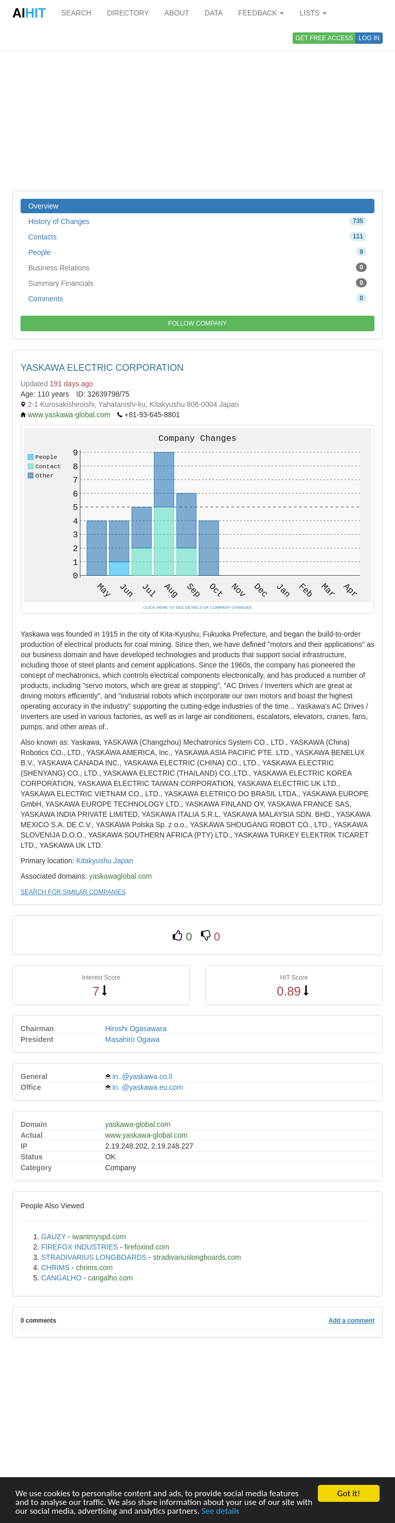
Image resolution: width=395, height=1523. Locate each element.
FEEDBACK (261, 13)
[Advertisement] (197, 108)
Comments (197, 298)
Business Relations (197, 267)
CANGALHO (61, 1278)
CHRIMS (55, 1267)
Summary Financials (197, 282)
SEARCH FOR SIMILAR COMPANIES (73, 892)
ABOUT (177, 13)
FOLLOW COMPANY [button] (197, 323)
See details (221, 1511)
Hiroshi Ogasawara (136, 1028)
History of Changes (197, 221)
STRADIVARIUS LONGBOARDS (94, 1257)
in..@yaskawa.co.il (142, 1076)
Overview (43, 206)
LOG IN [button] (369, 38)
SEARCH (76, 13)
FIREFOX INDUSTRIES (79, 1247)
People (197, 251)
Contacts (197, 236)
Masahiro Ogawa (132, 1039)
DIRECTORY (128, 13)
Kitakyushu (93, 861)
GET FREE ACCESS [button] (324, 38)
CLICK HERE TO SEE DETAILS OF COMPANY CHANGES (197, 607)
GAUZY (53, 1237)
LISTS (313, 13)
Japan (123, 861)
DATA (214, 13)
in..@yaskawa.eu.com (147, 1087)
